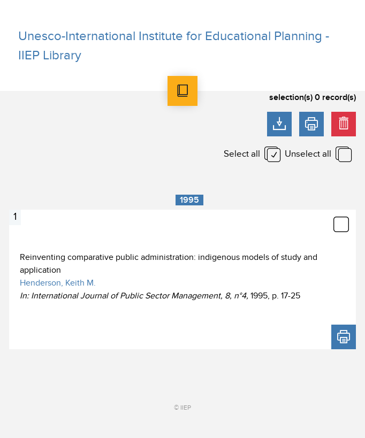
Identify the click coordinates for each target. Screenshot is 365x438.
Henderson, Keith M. (58, 283)
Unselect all (308, 154)
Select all (242, 154)
